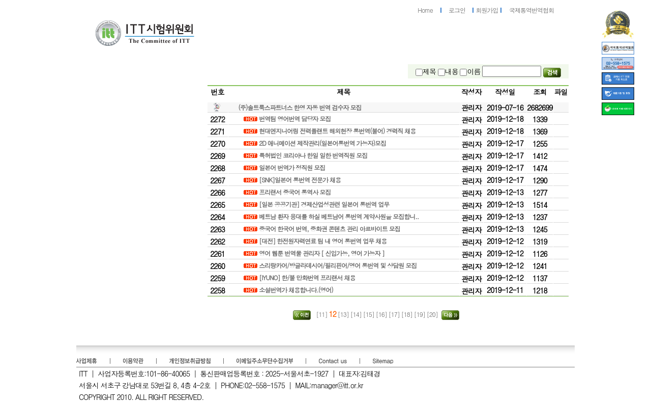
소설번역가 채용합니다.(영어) (297, 289)
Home (425, 10)
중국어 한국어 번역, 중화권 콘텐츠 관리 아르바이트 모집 (330, 228)
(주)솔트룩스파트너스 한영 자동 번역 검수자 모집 (300, 107)
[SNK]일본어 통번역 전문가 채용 (300, 179)
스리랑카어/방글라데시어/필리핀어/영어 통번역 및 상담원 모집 (338, 265)
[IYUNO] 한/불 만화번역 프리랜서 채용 (308, 277)
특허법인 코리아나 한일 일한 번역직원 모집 (314, 155)
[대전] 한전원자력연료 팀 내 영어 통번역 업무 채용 (323, 240)
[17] (395, 314)
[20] (433, 314)
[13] (343, 314)
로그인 (457, 10)
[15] (369, 314)
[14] (356, 314)
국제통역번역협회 (531, 10)
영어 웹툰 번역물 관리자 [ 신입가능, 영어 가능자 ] (322, 253)
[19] (420, 314)
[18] (407, 314)
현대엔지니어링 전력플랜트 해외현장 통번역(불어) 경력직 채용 (338, 130)
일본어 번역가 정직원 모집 (293, 167)
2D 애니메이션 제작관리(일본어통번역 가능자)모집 (323, 143)
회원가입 (487, 10)
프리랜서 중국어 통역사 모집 (295, 191)
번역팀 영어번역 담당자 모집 (295, 118)
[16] (382, 314)
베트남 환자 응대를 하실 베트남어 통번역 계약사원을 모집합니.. (339, 216)
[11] (321, 314)
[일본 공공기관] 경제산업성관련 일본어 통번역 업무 (325, 204)
